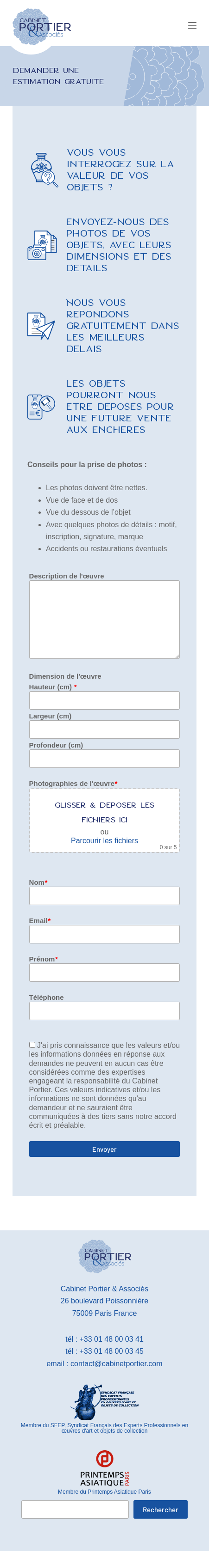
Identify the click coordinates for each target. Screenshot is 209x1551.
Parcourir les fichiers (104, 841)
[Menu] (192, 25)
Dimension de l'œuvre (65, 676)
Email (40, 921)
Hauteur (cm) (53, 687)
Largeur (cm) (50, 716)
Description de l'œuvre (66, 576)
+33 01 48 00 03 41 (111, 1339)
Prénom (43, 959)
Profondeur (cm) (56, 745)
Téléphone (46, 997)
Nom (38, 882)
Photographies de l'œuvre (73, 783)
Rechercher (160, 1509)
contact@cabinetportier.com (116, 1364)
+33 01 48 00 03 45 (111, 1351)
